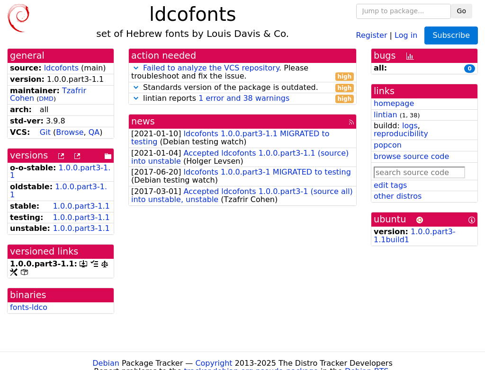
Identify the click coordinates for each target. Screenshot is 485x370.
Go (461, 11)
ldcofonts (61, 67)
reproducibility (401, 133)
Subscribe (451, 35)
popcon (388, 145)
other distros (398, 196)
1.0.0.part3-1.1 (60, 171)
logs (410, 125)
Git (45, 132)
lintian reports (242, 99)
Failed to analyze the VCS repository (211, 67)
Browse (69, 132)
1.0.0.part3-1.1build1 (415, 235)
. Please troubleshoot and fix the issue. (242, 72)
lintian (385, 114)
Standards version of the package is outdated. (242, 88)
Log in (406, 34)
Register (371, 34)
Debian (105, 363)
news (143, 121)
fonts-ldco (28, 307)
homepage (394, 103)
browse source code (411, 156)
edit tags (390, 185)
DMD (46, 98)
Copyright (213, 363)
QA (94, 132)
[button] (136, 67)
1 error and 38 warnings (243, 98)
